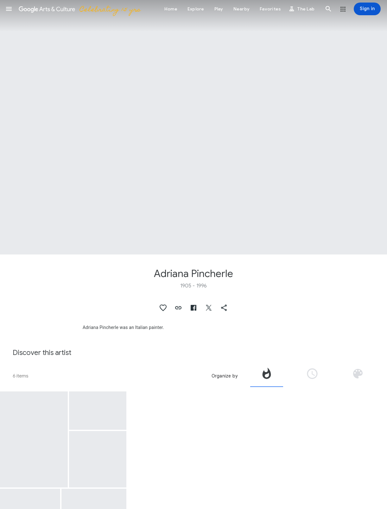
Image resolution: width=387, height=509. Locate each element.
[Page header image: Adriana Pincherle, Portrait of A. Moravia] (193, 127)
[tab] (266, 376)
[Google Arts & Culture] (79, 9)
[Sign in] (367, 9)
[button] (8, 8)
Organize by (225, 376)
